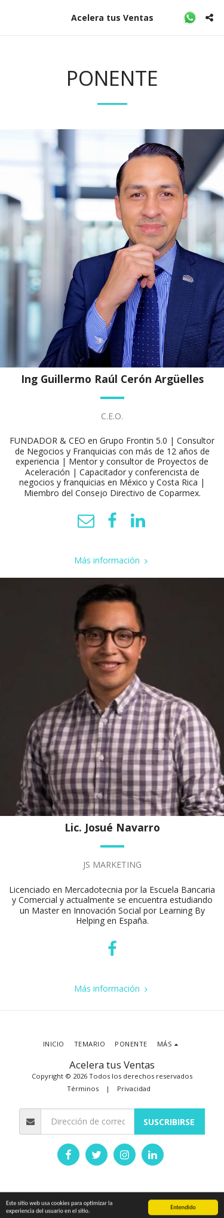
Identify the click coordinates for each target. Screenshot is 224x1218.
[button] (13, 17)
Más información (112, 560)
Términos (83, 1088)
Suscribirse (169, 1121)
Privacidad (134, 1088)
